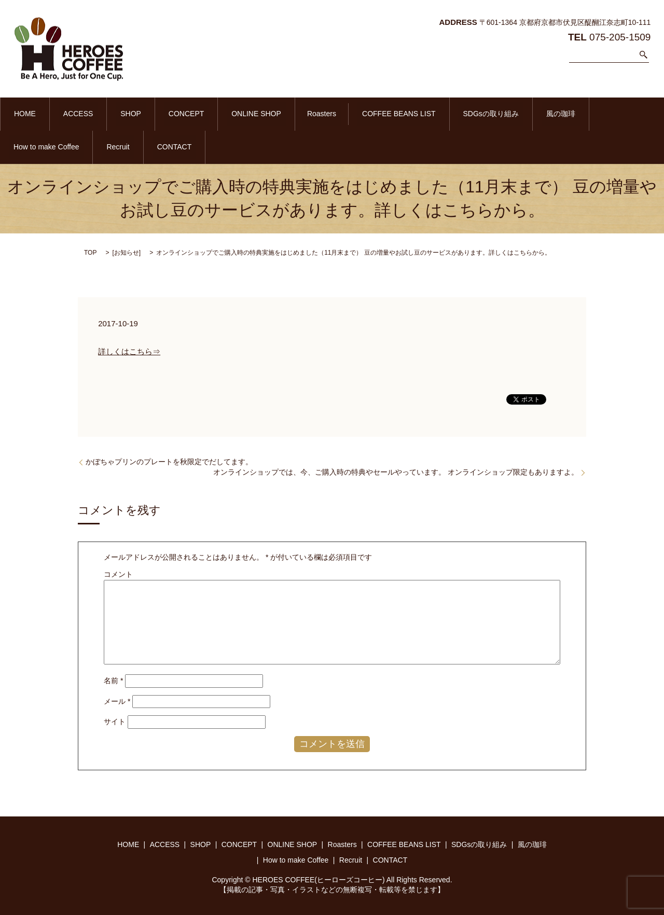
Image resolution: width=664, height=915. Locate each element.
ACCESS (64, 113)
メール (117, 700)
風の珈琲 (479, 113)
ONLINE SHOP (214, 113)
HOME (20, 113)
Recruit (607, 113)
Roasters (269, 113)
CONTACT (26, 146)
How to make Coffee (545, 113)
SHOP (107, 113)
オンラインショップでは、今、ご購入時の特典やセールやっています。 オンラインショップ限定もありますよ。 (395, 471)
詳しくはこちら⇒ (129, 350)
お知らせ (126, 251)
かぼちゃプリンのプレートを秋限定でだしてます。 (169, 460)
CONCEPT (153, 113)
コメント (118, 573)
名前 (113, 679)
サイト (115, 721)
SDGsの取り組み (419, 113)
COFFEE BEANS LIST (337, 113)
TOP (90, 251)
